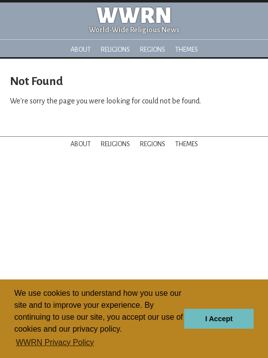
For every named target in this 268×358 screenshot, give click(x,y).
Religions (115, 49)
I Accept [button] (218, 319)
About (80, 49)
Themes (186, 49)
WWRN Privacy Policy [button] (55, 342)
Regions (152, 49)
